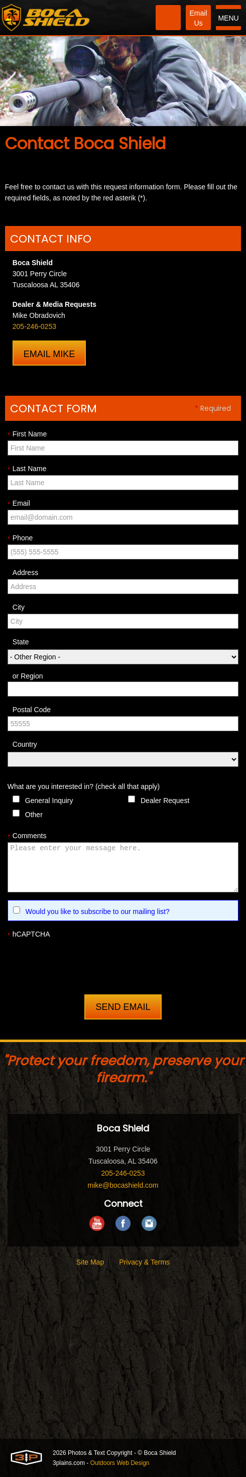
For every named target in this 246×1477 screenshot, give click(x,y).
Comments (27, 836)
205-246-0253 (34, 326)
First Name (27, 434)
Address (25, 573)
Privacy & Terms (144, 1262)
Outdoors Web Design (120, 1462)
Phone (20, 538)
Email (19, 504)
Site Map (90, 1262)
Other (34, 815)
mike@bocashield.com (122, 1185)
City (19, 607)
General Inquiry (49, 801)
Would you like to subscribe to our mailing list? (98, 911)
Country (25, 744)
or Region (28, 676)
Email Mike (49, 354)
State (21, 642)
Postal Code (32, 710)
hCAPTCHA (29, 935)
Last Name (27, 469)
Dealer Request (165, 801)
